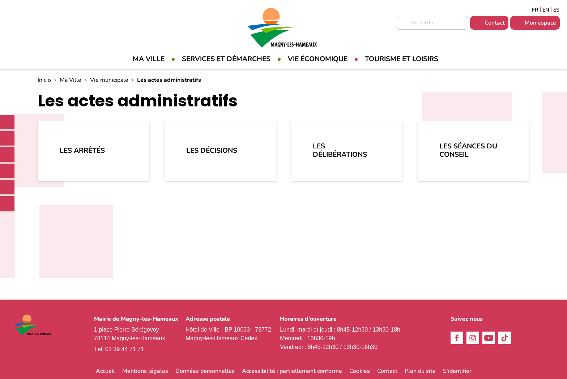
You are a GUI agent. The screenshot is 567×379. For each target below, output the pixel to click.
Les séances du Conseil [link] (468, 150)
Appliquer (403, 23)
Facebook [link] (7, 138)
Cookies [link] (359, 371)
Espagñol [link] (556, 9)
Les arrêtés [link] (82, 150)
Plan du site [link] (420, 371)
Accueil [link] (105, 371)
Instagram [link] (7, 154)
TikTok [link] (7, 171)
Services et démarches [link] (226, 59)
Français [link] (535, 9)
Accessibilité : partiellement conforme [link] (292, 371)
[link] (7, 122)
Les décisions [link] (211, 150)
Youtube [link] (7, 187)
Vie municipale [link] (109, 80)
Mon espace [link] (540, 23)
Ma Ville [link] (149, 59)
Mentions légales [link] (145, 371)
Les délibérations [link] (340, 150)
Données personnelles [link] (205, 371)
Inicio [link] (44, 80)
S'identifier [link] (457, 371)
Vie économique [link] (318, 59)
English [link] (545, 9)
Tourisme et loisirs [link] (401, 59)
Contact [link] (495, 23)
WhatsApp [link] (7, 203)
